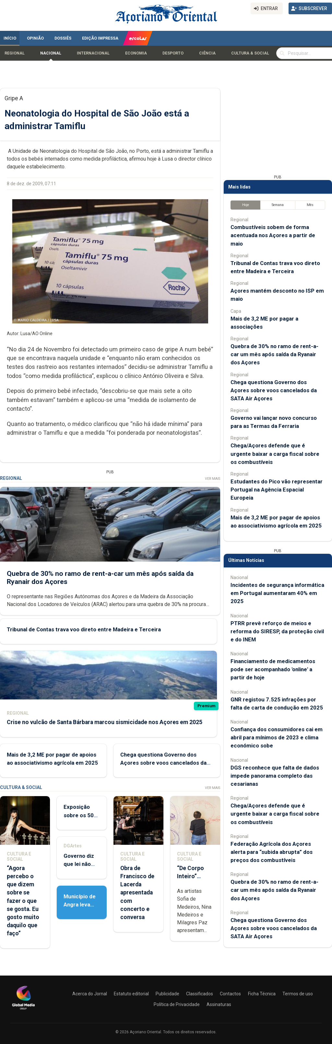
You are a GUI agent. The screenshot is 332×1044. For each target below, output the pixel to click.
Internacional (93, 53)
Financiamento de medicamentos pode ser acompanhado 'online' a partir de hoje (273, 669)
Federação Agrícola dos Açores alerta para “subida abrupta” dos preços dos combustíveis (272, 852)
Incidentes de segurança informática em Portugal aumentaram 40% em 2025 (277, 593)
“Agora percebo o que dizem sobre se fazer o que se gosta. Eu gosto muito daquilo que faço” (23, 901)
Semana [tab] (278, 205)
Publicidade (167, 993)
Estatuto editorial (131, 993)
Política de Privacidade (177, 1004)
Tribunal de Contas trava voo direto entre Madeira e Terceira (84, 629)
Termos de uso (297, 993)
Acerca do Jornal (89, 993)
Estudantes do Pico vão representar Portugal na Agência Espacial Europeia (277, 489)
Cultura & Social (250, 53)
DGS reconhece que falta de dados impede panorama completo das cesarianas (275, 775)
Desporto (173, 53)
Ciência (207, 53)
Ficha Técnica (262, 993)
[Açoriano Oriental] (23, 1010)
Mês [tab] (310, 205)
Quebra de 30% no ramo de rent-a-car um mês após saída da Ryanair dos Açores (274, 354)
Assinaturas (219, 1004)
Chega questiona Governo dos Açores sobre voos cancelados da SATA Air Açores (163, 762)
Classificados (199, 993)
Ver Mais (212, 479)
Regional (15, 53)
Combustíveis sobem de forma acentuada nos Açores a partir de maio (273, 235)
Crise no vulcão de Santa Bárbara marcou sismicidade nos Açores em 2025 (104, 722)
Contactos (230, 993)
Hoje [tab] (245, 205)
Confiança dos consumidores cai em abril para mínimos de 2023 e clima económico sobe (277, 737)
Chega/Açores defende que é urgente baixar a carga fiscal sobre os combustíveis (275, 453)
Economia (136, 53)
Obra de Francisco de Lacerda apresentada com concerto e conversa (137, 892)
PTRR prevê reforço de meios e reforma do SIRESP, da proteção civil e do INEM (277, 631)
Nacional (50, 53)
